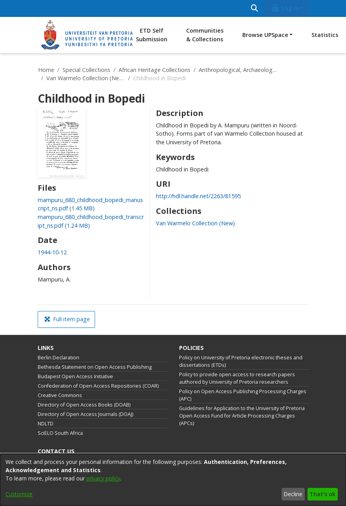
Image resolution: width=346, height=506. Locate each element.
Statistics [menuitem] (324, 35)
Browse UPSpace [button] (265, 35)
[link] (195, 223)
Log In (285, 8)
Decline (293, 494)
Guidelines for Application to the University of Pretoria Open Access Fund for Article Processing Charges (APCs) (242, 416)
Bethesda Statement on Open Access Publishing (95, 367)
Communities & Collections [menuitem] (204, 35)
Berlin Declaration (58, 357)
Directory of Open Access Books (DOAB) (84, 404)
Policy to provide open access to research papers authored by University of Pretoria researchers (237, 378)
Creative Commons (60, 395)
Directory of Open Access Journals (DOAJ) (85, 414)
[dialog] (173, 480)
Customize (19, 494)
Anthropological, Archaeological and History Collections (238, 70)
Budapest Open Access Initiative (75, 376)
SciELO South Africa (60, 433)
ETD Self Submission (151, 35)
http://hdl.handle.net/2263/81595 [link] (198, 196)
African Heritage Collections (154, 70)
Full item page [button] (67, 319)
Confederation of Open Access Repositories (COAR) (98, 386)
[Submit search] (254, 8)
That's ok (322, 494)
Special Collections (86, 70)
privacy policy (103, 478)
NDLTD (45, 423)
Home (46, 70)
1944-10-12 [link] (52, 252)
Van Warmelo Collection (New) (85, 78)
